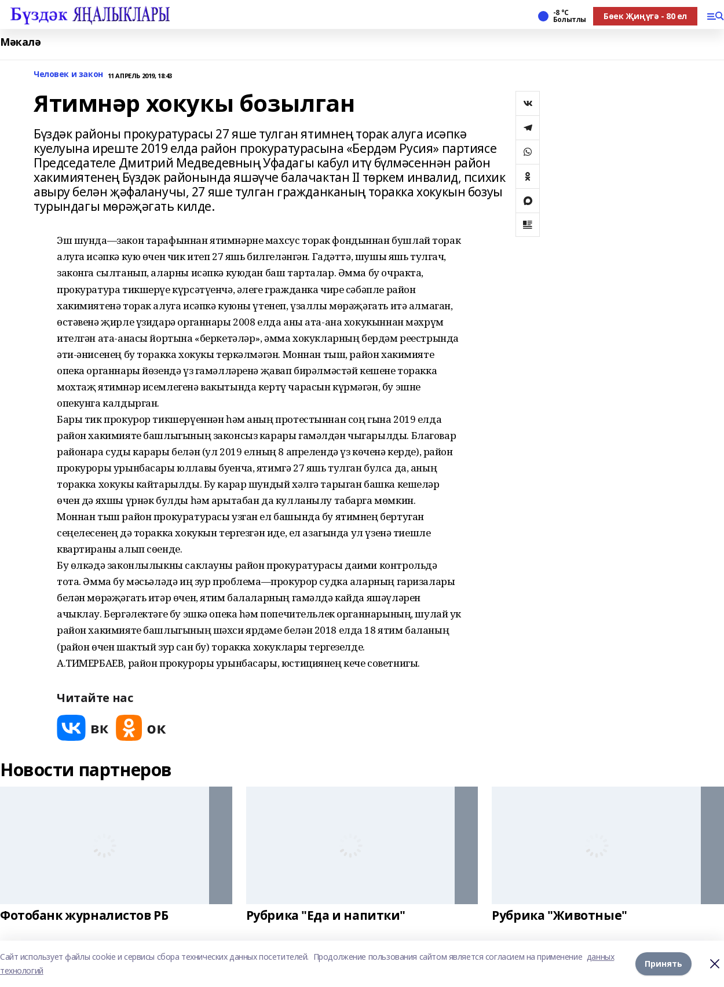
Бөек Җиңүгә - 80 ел (645, 15)
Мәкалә (20, 42)
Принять (663, 963)
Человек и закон (68, 74)
